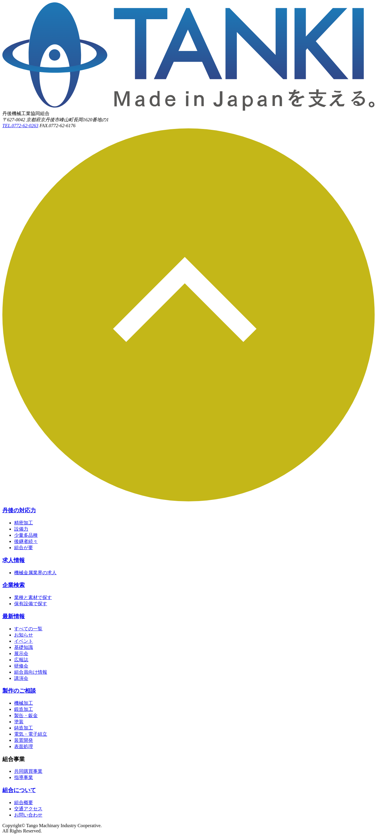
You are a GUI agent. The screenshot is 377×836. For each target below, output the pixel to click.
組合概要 (23, 802)
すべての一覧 (28, 628)
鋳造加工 (23, 727)
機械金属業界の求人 (35, 572)
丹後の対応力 (19, 510)
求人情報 (13, 560)
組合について (19, 790)
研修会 (21, 665)
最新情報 (13, 616)
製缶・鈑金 (26, 715)
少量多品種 (26, 535)
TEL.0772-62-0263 (20, 125)
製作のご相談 (19, 691)
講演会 (21, 678)
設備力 (21, 528)
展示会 (21, 653)
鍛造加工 (23, 709)
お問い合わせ (28, 814)
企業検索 (13, 585)
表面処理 (23, 746)
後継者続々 (26, 541)
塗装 (19, 721)
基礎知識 (23, 647)
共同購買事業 (28, 771)
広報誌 (21, 659)
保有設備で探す (30, 603)
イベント (23, 641)
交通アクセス (28, 808)
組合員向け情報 (30, 672)
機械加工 (23, 703)
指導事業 (23, 777)
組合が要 (23, 547)
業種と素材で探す (33, 597)
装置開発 (23, 740)
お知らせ (23, 634)
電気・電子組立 (30, 734)
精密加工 (23, 522)
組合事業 (13, 759)
